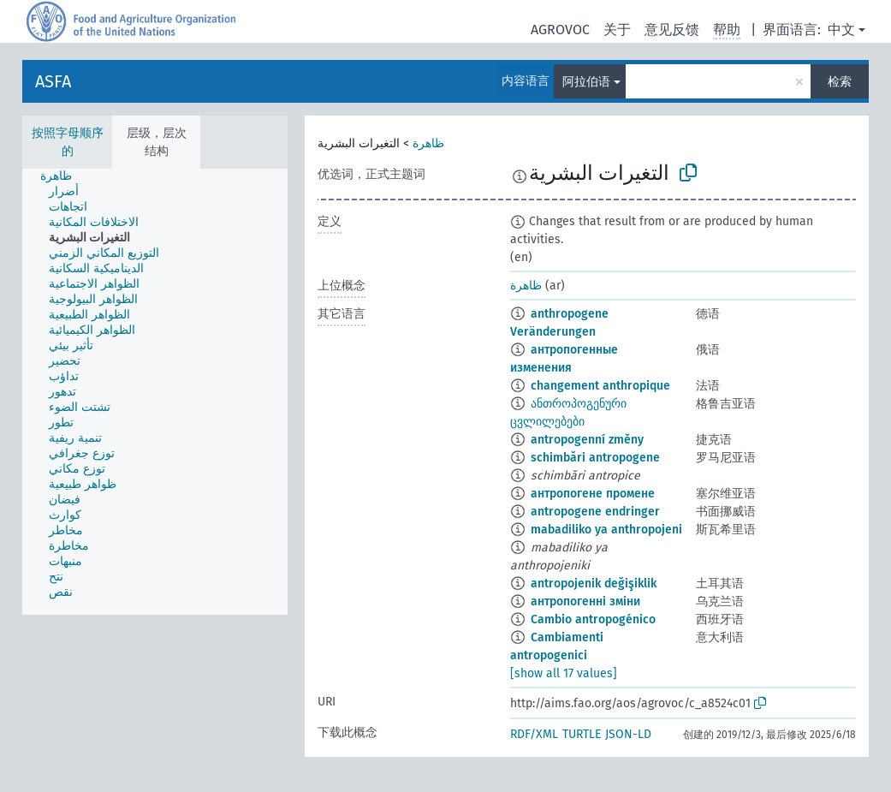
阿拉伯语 (586, 81)
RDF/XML (534, 734)
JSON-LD (628, 734)
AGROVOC (560, 29)
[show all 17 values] (563, 673)
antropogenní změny (587, 439)
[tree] (155, 392)
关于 (617, 29)
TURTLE (581, 734)
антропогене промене (593, 493)
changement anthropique (600, 385)
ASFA (53, 81)
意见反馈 (671, 29)
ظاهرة (428, 143)
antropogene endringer (595, 511)
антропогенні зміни (585, 601)
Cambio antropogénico (593, 619)
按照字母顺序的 (68, 142)
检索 (840, 81)
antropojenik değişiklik (593, 583)
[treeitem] (63, 176)
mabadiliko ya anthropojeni (606, 529)
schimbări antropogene (595, 457)
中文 (841, 29)
